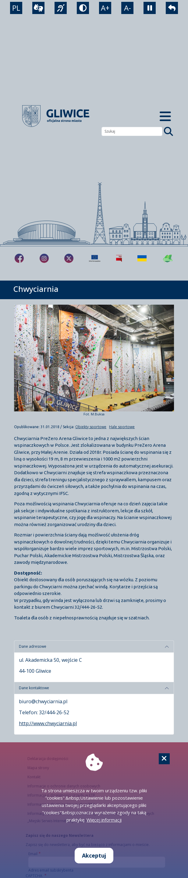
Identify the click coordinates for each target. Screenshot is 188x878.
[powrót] (172, 8)
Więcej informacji (104, 820)
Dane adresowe (32, 646)
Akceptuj (94, 855)
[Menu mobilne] (165, 116)
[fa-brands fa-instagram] (44, 258)
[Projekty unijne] (94, 258)
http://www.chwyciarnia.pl (48, 723)
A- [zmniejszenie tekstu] (127, 8)
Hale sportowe (122, 426)
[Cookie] (164, 758)
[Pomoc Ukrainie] (142, 258)
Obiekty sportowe (90, 426)
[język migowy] (61, 8)
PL (16, 8)
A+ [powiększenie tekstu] (105, 8)
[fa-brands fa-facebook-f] (19, 258)
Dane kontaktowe (34, 687)
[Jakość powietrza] (167, 258)
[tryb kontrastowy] (83, 8)
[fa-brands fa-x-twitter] (68, 258)
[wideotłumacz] (38, 8)
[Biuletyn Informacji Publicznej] (119, 258)
